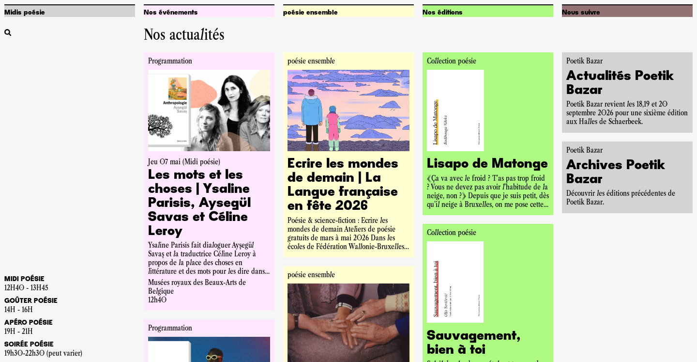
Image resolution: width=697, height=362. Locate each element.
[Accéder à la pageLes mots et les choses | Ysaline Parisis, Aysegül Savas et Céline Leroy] (209, 204)
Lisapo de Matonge (487, 164)
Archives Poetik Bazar (615, 173)
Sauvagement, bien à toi (474, 343)
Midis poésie (24, 12)
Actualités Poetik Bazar (620, 83)
